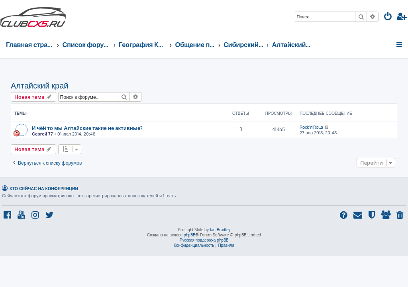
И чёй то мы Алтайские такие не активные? (87, 127)
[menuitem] (388, 17)
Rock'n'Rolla (311, 127)
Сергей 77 (42, 134)
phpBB (189, 234)
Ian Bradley (220, 229)
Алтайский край (40, 85)
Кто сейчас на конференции (44, 188)
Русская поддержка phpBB (204, 240)
